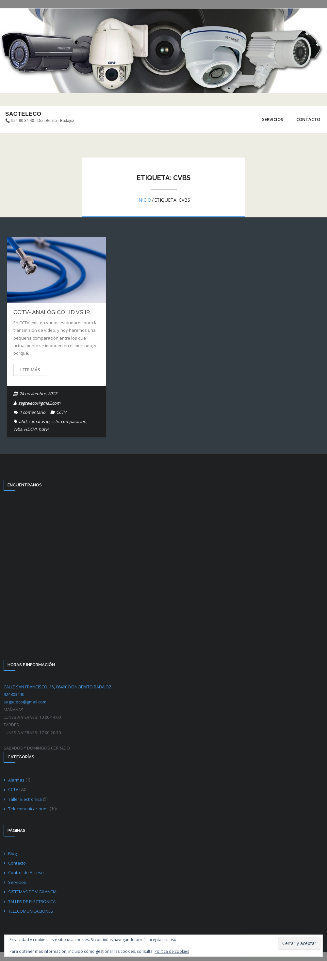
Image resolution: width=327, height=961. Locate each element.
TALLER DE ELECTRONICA (32, 901)
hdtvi (43, 429)
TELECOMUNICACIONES (30, 911)
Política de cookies (172, 951)
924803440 (14, 694)
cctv (55, 421)
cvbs (17, 429)
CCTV (61, 412)
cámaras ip (38, 421)
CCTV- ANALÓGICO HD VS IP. (51, 312)
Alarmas (16, 780)
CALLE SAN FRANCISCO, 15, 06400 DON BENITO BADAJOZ (57, 687)
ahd (22, 421)
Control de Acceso (26, 872)
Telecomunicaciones (28, 809)
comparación (73, 421)
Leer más (30, 370)
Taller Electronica (25, 799)
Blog (12, 853)
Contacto (17, 863)
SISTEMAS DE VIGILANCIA (32, 892)
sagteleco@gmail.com (39, 403)
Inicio (144, 199)
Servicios (17, 882)
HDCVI (30, 429)
